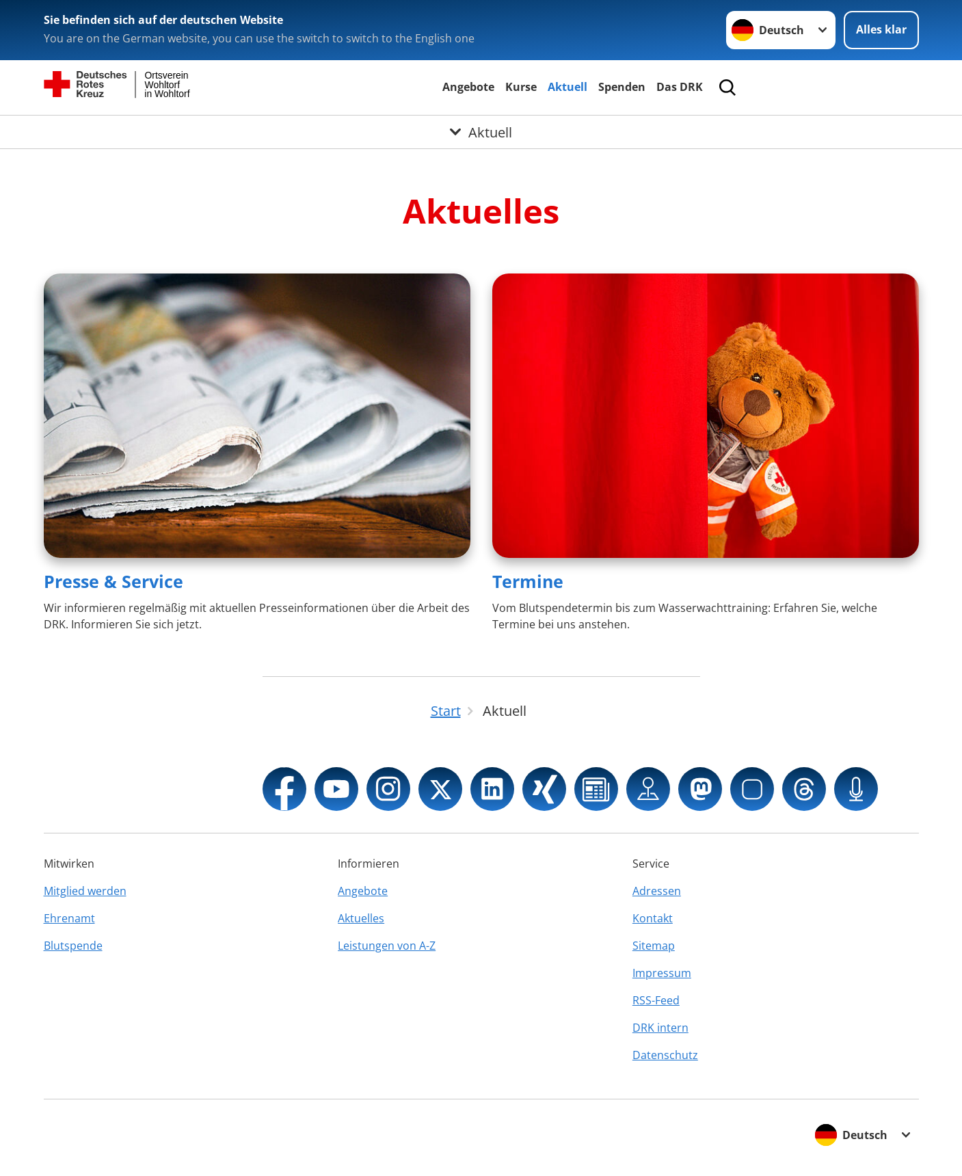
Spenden (621, 86)
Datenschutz (665, 1055)
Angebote (468, 86)
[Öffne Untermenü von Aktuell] (481, 132)
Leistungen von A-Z (387, 945)
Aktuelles (361, 918)
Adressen (656, 890)
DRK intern (660, 1027)
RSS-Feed (656, 1000)
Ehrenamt (69, 918)
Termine (527, 581)
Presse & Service (113, 581)
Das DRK (679, 86)
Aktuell (567, 86)
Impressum (661, 972)
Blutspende (73, 945)
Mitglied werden (85, 890)
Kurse (521, 86)
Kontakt (652, 918)
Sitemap (653, 945)
